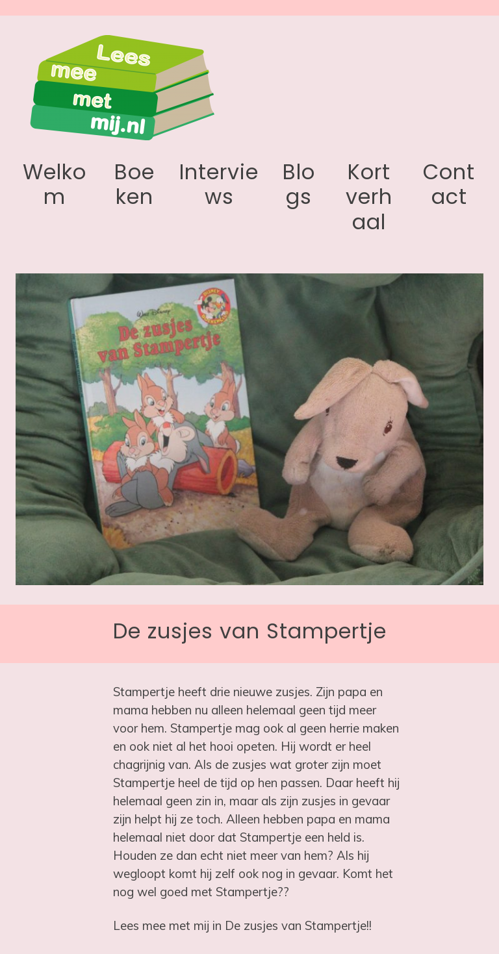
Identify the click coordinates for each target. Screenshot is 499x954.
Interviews (219, 184)
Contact (449, 184)
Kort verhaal (369, 196)
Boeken (134, 184)
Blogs (299, 184)
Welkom (54, 184)
